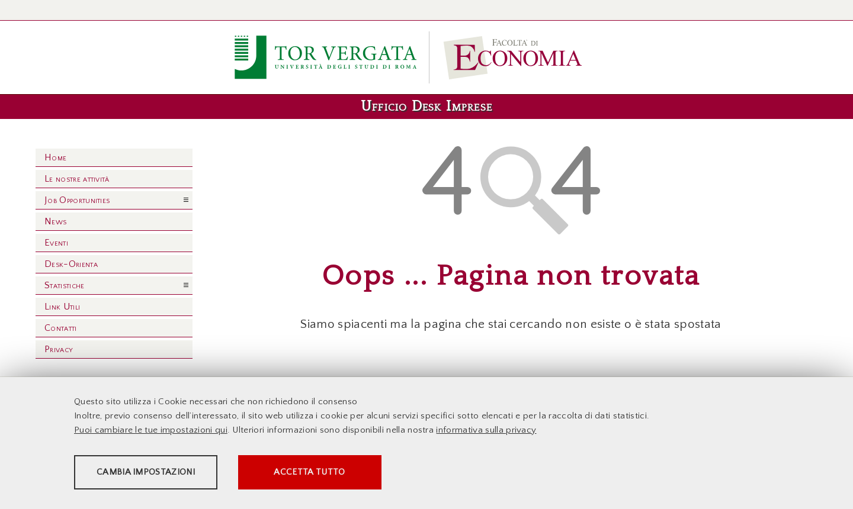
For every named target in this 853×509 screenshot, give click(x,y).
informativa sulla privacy (486, 432)
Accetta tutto (380, 474)
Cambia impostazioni (167, 474)
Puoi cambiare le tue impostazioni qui (150, 432)
